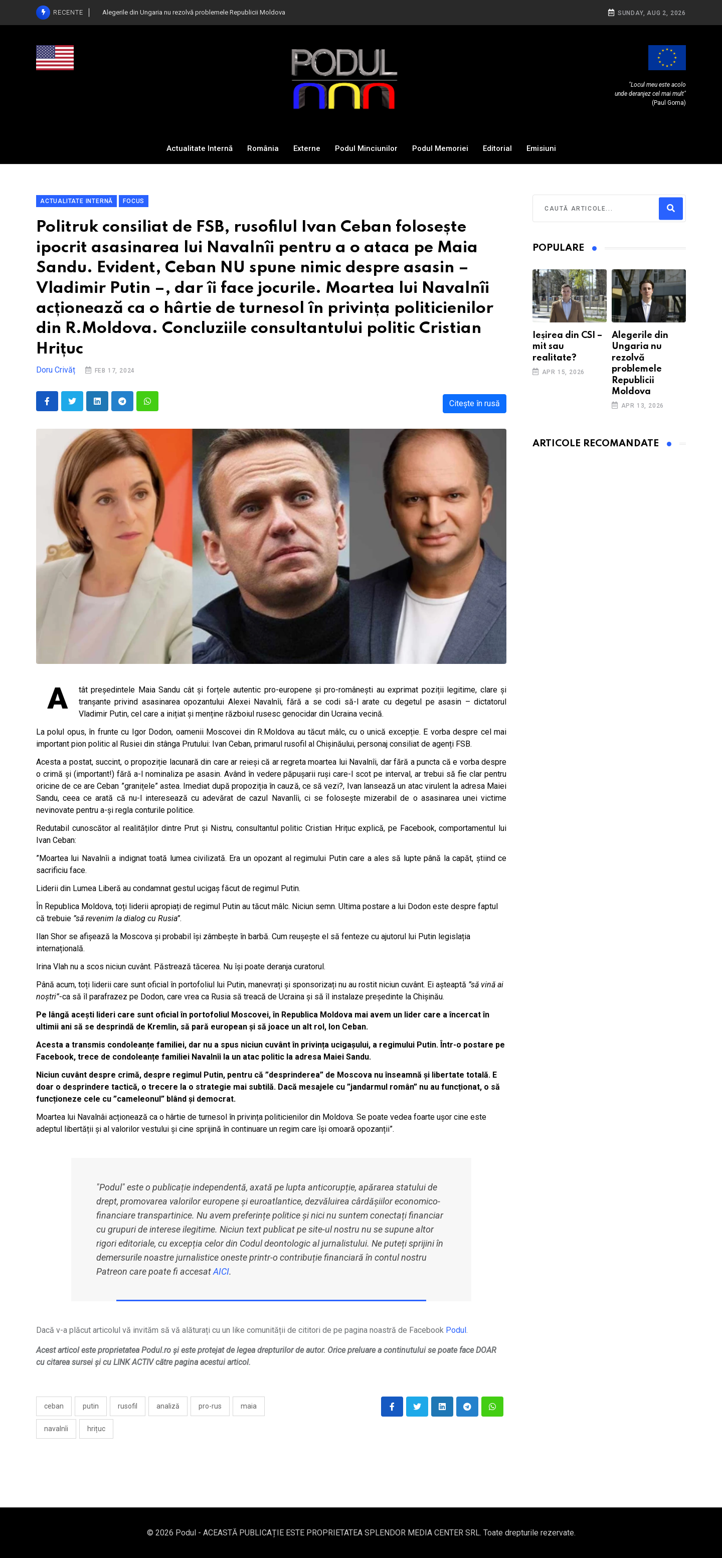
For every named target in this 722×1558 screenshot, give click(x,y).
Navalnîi (56, 1429)
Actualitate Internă (199, 148)
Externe (306, 148)
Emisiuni (541, 148)
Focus (133, 201)
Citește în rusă (474, 403)
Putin (91, 1406)
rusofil (127, 1406)
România (263, 148)
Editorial (497, 148)
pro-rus (210, 1406)
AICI (221, 1271)
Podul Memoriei (440, 148)
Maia (249, 1406)
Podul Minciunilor (366, 148)
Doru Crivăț (55, 370)
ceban (54, 1406)
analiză (167, 1406)
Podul (456, 1330)
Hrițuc (96, 1429)
